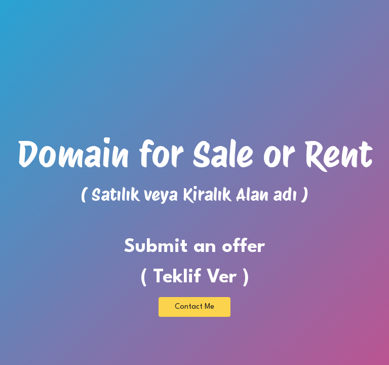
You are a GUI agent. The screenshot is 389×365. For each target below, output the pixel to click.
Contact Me (194, 307)
